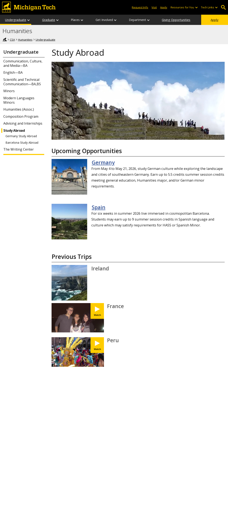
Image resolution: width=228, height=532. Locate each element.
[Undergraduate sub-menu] (28, 20)
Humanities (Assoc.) (18, 109)
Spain (98, 207)
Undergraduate (15, 20)
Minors (9, 91)
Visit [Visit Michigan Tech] (154, 7)
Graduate (48, 20)
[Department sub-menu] (148, 20)
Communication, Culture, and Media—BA (22, 63)
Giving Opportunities (176, 20)
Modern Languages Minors (18, 100)
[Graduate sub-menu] (57, 20)
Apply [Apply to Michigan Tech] (163, 7)
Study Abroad (14, 130)
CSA (12, 39)
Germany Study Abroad (21, 136)
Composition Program (20, 116)
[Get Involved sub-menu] (115, 20)
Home (5, 39)
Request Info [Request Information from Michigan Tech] (140, 7)
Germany (103, 162)
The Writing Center (18, 149)
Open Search (223, 7)
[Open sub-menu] (196, 7)
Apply (214, 20)
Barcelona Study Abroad (21, 143)
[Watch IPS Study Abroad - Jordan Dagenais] (97, 345)
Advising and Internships (22, 123)
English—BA (13, 72)
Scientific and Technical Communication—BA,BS (22, 81)
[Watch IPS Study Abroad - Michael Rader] (97, 311)
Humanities (17, 31)
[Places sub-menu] (82, 20)
